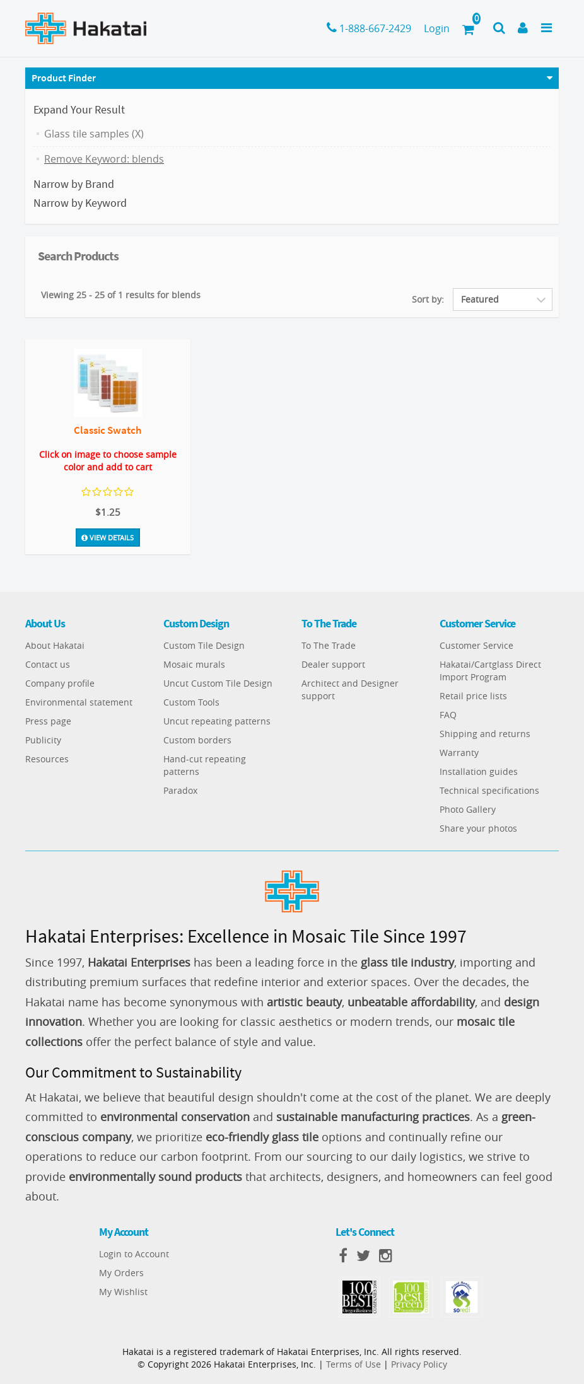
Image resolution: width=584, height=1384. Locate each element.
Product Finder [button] (64, 77)
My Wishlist (123, 1292)
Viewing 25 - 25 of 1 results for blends (121, 295)
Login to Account (134, 1254)
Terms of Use (353, 1364)
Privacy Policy (419, 1364)
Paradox (180, 790)
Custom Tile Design (204, 645)
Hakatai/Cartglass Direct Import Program (490, 670)
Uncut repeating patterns (217, 721)
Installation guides (479, 771)
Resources (47, 759)
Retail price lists (473, 696)
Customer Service (476, 645)
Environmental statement (78, 702)
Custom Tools (191, 702)
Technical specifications (489, 790)
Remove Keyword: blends (104, 159)
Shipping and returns (485, 734)
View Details (108, 536)
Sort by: (428, 299)
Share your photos (478, 828)
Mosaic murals (194, 664)
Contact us (47, 664)
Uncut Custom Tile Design (217, 683)
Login (437, 28)
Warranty (459, 753)
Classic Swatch (107, 430)
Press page (48, 721)
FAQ (448, 715)
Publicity (43, 740)
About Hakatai (55, 645)
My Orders (121, 1273)
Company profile (60, 683)
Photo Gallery (468, 809)
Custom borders (197, 740)
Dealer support (333, 664)
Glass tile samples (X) (94, 134)
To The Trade (328, 645)
